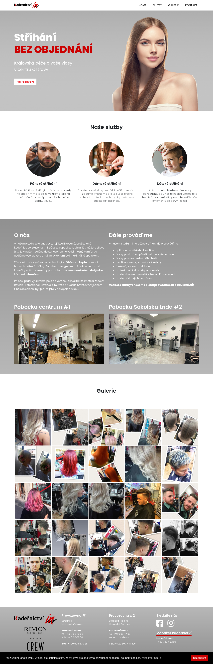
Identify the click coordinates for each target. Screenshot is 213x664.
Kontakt (191, 5)
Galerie (173, 5)
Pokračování (25, 82)
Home (142, 5)
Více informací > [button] (152, 657)
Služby (157, 5)
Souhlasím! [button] (199, 658)
